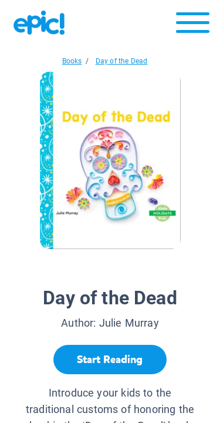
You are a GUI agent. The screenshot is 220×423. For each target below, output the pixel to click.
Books (72, 61)
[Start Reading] (110, 359)
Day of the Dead (122, 61)
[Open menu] (192, 25)
